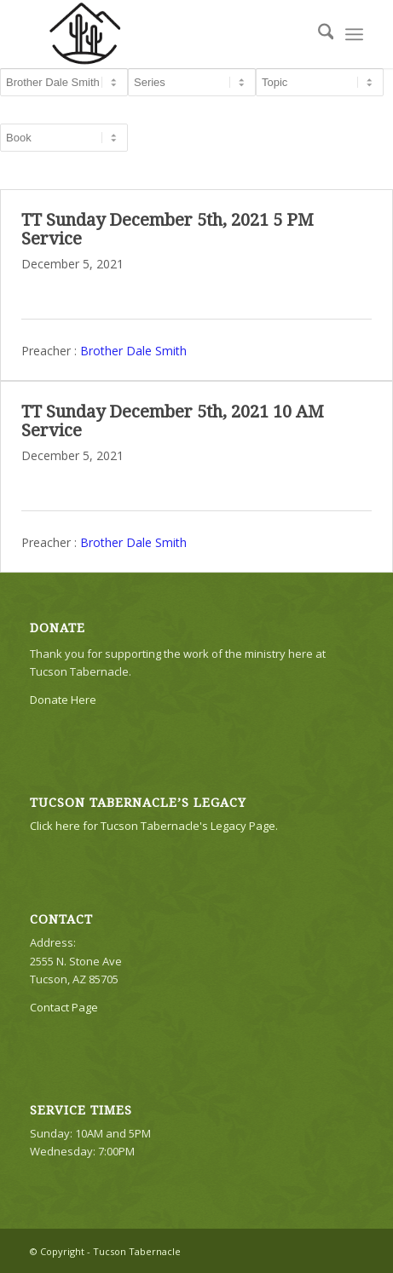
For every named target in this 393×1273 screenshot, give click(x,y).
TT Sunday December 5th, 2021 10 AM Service (172, 421)
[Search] (317, 34)
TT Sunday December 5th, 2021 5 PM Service (167, 229)
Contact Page (64, 1007)
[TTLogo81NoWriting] (163, 34)
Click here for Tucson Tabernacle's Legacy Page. (154, 825)
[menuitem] (317, 34)
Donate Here (63, 699)
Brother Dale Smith (133, 350)
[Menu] (354, 34)
